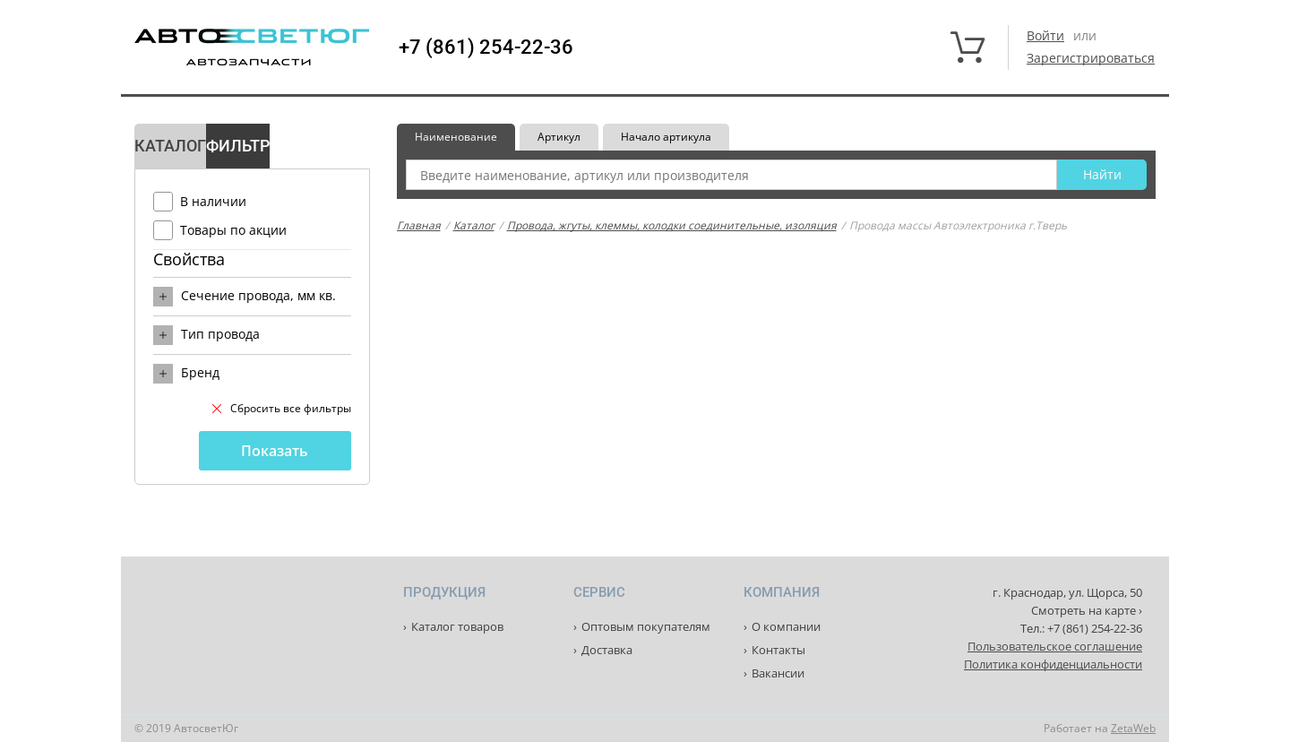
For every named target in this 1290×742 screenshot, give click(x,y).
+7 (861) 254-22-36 (486, 47)
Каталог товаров (457, 626)
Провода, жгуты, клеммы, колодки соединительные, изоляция (672, 225)
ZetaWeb (1133, 728)
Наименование (456, 136)
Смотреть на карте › (1086, 610)
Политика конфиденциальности (1053, 664)
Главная (419, 225)
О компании (786, 626)
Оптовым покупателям (645, 626)
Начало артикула (666, 136)
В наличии (213, 201)
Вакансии (778, 673)
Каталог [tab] (170, 145)
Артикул (559, 136)
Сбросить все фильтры (281, 408)
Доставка (606, 650)
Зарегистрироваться (1091, 57)
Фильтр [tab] (238, 145)
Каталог (473, 225)
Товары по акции (233, 229)
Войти (1045, 35)
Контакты (778, 650)
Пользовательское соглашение (1055, 646)
